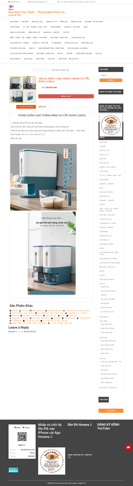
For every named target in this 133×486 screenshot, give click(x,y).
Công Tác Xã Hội (106, 366)
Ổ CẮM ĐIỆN (56, 43)
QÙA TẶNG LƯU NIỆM (108, 299)
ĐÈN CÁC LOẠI (37, 21)
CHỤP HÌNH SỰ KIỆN (107, 328)
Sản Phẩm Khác (21, 306)
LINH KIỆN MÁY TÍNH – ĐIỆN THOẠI (51, 48)
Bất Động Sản (105, 303)
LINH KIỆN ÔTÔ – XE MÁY (19, 43)
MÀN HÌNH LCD (34, 32)
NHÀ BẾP (25, 21)
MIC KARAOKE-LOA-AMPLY (78, 48)
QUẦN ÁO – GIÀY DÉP (72, 27)
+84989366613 (15, 2)
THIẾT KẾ (104, 295)
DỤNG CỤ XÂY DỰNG (17, 32)
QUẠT (86, 27)
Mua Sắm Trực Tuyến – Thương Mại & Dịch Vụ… (37, 12)
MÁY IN (32, 48)
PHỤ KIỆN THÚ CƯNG (18, 48)
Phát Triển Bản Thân (107, 378)
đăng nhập (19, 332)
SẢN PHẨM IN (15, 59)
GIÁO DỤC (51, 59)
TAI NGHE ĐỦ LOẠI (78, 37)
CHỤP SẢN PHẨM (106, 332)
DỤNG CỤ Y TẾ (51, 21)
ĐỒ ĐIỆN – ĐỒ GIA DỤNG (94, 21)
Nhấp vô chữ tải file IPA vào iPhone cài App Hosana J (50, 431)
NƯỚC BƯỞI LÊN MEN (84, 53)
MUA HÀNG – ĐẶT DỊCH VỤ (68, 59)
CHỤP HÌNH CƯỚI (106, 324)
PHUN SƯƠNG (55, 27)
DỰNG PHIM (105, 353)
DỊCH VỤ (98, 53)
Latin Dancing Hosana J (108, 291)
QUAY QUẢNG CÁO (107, 349)
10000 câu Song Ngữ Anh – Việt (111, 361)
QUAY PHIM (40, 59)
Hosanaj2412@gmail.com (38, 2)
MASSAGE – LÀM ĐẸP (52, 32)
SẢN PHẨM (14, 21)
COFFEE (69, 53)
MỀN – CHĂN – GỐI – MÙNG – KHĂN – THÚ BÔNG (28, 37)
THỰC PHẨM (14, 27)
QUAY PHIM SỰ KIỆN (107, 345)
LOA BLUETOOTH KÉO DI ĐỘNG (21, 53)
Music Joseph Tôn (106, 382)
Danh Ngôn (104, 370)
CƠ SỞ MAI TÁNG (106, 307)
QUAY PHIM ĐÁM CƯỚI (108, 341)
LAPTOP (66, 32)
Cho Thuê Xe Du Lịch (107, 312)
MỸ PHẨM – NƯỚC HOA (59, 37)
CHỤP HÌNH (28, 59)
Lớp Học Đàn (105, 287)
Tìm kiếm (104, 400)
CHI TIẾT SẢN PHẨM (26, 107)
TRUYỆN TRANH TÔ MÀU (109, 374)
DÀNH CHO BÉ (76, 21)
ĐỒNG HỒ (63, 21)
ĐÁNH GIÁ (42, 107)
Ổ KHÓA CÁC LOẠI (71, 43)
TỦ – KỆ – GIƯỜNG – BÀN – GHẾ (35, 27)
